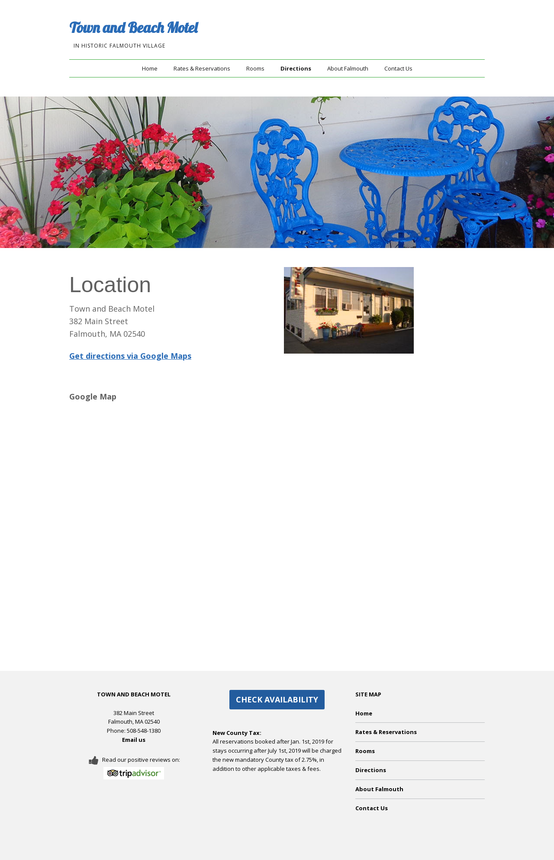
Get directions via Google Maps (130, 356)
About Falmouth (347, 68)
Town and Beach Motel (133, 27)
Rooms (255, 68)
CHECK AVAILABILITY (277, 699)
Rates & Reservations (202, 68)
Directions (295, 68)
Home (150, 68)
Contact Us (398, 68)
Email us (133, 740)
